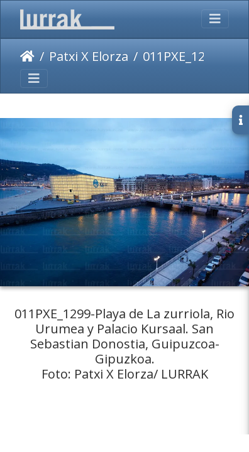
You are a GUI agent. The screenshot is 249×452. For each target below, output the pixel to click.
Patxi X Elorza (88, 56)
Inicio (27, 56)
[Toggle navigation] (215, 18)
